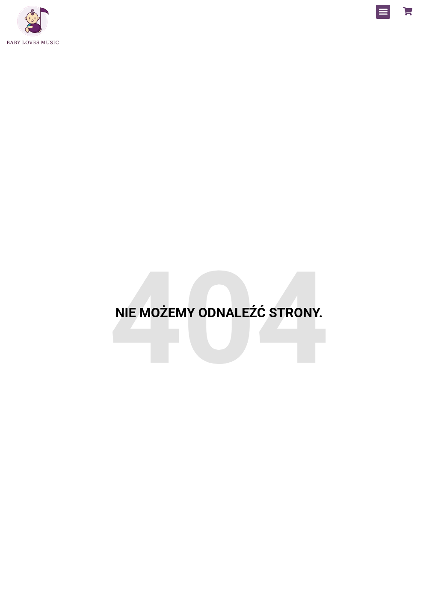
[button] (383, 12)
